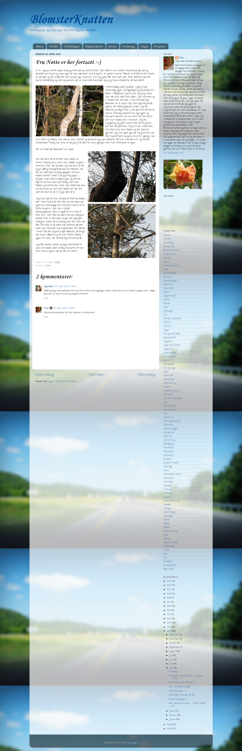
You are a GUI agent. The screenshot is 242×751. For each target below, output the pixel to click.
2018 (169, 597)
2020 (169, 593)
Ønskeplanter (169, 565)
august (173, 651)
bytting (166, 257)
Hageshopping (169, 352)
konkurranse (169, 405)
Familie (166, 303)
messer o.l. (168, 417)
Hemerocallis (169, 356)
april (171, 668)
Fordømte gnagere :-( (178, 699)
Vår (165, 557)
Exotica (113, 46)
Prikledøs (173, 671)
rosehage (167, 466)
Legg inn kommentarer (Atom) (62, 381)
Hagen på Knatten (172, 345)
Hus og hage (169, 368)
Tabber (166, 527)
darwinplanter (170, 273)
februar (173, 715)
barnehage (168, 242)
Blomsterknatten (171, 250)
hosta (166, 360)
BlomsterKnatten (71, 19)
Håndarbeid (168, 379)
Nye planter (169, 432)
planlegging (168, 443)
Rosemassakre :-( (177, 691)
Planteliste (168, 447)
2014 (169, 614)
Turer (166, 535)
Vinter (166, 550)
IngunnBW (49, 286)
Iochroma (167, 394)
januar (172, 719)
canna (166, 261)
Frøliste (167, 322)
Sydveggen (168, 516)
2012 (169, 622)
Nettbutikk (168, 424)
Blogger (134, 742)
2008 (169, 728)
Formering (129, 46)
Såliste (166, 519)
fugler (166, 330)
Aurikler (167, 239)
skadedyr (167, 485)
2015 (169, 610)
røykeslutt (168, 478)
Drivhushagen (72, 46)
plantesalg (168, 455)
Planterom (168, 451)
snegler (166, 497)
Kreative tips (169, 409)
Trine (46, 308)
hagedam (167, 341)
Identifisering (169, 383)
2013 (169, 618)
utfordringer (169, 546)
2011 (169, 627)
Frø (165, 314)
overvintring (169, 440)
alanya (166, 235)
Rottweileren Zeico (172, 474)
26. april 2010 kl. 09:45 (65, 286)
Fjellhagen (168, 311)
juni (165, 402)
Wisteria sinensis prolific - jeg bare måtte (186, 677)
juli (171, 655)
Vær (165, 554)
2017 (169, 602)
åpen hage (168, 569)
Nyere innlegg (44, 375)
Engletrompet (169, 295)
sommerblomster (172, 500)
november (174, 638)
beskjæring (168, 246)
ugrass (166, 538)
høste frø (168, 375)
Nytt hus (167, 436)
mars (172, 711)
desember (174, 634)
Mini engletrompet (172, 421)
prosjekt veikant (171, 462)
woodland (167, 561)
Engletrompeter (94, 46)
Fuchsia (167, 326)
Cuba (165, 269)
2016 (169, 606)
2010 (169, 631)
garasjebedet (169, 337)
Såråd (166, 523)
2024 (169, 581)
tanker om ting (170, 531)
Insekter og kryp (171, 390)
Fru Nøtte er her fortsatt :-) (182, 682)
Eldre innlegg (147, 375)
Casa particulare (171, 265)
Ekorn (48, 265)
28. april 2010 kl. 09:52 (64, 308)
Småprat (167, 493)
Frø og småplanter (172, 318)
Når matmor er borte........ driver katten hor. (187, 704)
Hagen (144, 46)
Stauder (167, 504)
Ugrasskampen (170, 542)
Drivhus (53, 46)
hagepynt (167, 349)
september (174, 647)
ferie (165, 307)
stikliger (167, 508)
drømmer (168, 284)
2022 (169, 585)
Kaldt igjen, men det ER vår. (182, 695)
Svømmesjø (169, 512)
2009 (169, 724)
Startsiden (96, 375)
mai (165, 413)
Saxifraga (168, 481)
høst (165, 371)
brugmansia (169, 254)
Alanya (39, 46)
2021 (169, 589)
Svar (46, 298)
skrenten (167, 489)
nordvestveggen (170, 428)
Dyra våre (168, 288)
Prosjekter (160, 46)
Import (166, 386)
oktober (173, 643)
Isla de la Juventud (172, 398)
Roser (166, 470)
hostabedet (168, 364)
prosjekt (167, 459)
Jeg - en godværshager (180, 686)
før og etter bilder (172, 333)
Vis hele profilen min (173, 153)
